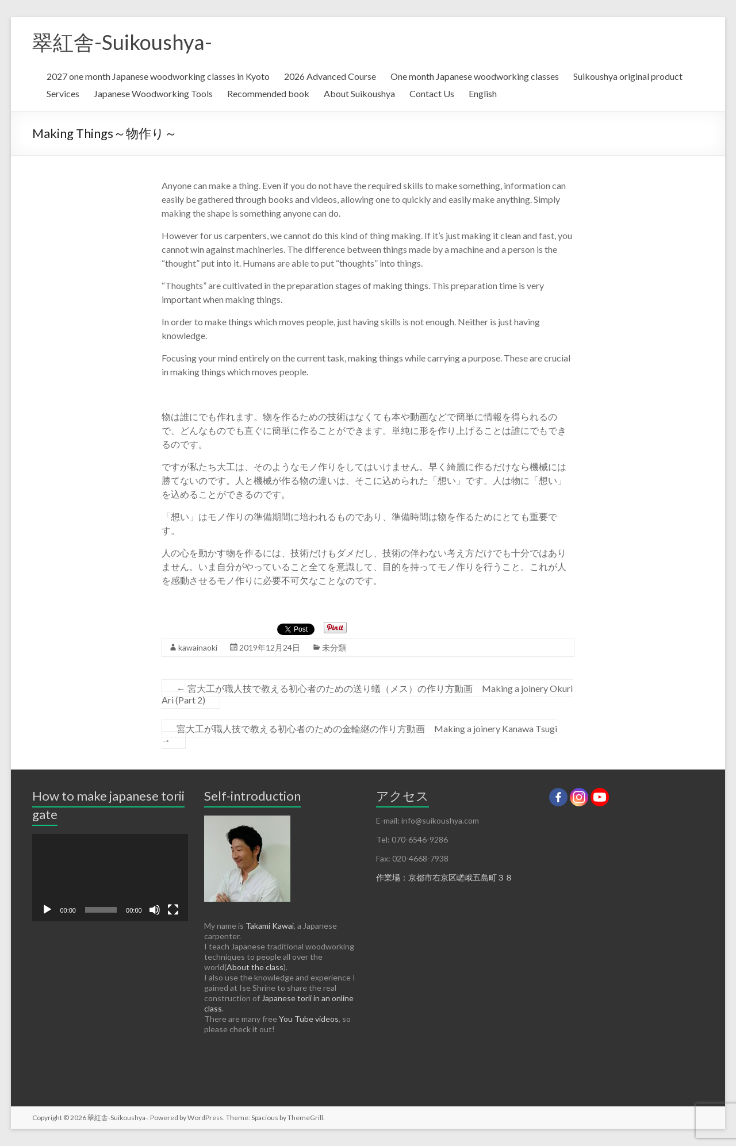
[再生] (47, 910)
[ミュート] (154, 910)
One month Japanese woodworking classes (474, 76)
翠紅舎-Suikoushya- (122, 42)
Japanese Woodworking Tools (153, 93)
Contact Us (431, 93)
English (483, 93)
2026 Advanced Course (330, 76)
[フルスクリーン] (173, 910)
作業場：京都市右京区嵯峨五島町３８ (444, 877)
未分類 (334, 647)
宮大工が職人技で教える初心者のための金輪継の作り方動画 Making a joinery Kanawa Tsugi (359, 734)
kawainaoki (197, 647)
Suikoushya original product (628, 76)
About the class (255, 967)
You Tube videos (309, 1019)
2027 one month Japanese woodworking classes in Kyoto (158, 76)
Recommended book (268, 93)
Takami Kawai (270, 925)
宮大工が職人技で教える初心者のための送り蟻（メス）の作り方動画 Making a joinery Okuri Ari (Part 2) (367, 694)
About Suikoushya (359, 93)
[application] (109, 877)
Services (63, 93)
